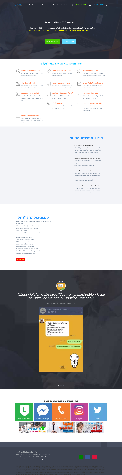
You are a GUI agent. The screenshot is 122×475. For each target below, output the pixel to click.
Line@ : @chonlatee (81, 4)
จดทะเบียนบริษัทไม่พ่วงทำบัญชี (23, 459)
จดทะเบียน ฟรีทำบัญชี (35, 457)
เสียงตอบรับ (59, 5)
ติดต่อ (65, 5)
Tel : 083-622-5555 (98, 4)
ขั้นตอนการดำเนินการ (40, 5)
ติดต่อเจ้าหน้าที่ (20, 259)
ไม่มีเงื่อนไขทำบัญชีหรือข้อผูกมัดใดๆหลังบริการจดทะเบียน (43, 459)
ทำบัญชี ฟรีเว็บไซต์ (45, 457)
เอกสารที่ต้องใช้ (50, 5)
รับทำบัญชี (27, 457)
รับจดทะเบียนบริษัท (21, 457)
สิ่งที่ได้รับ (31, 5)
